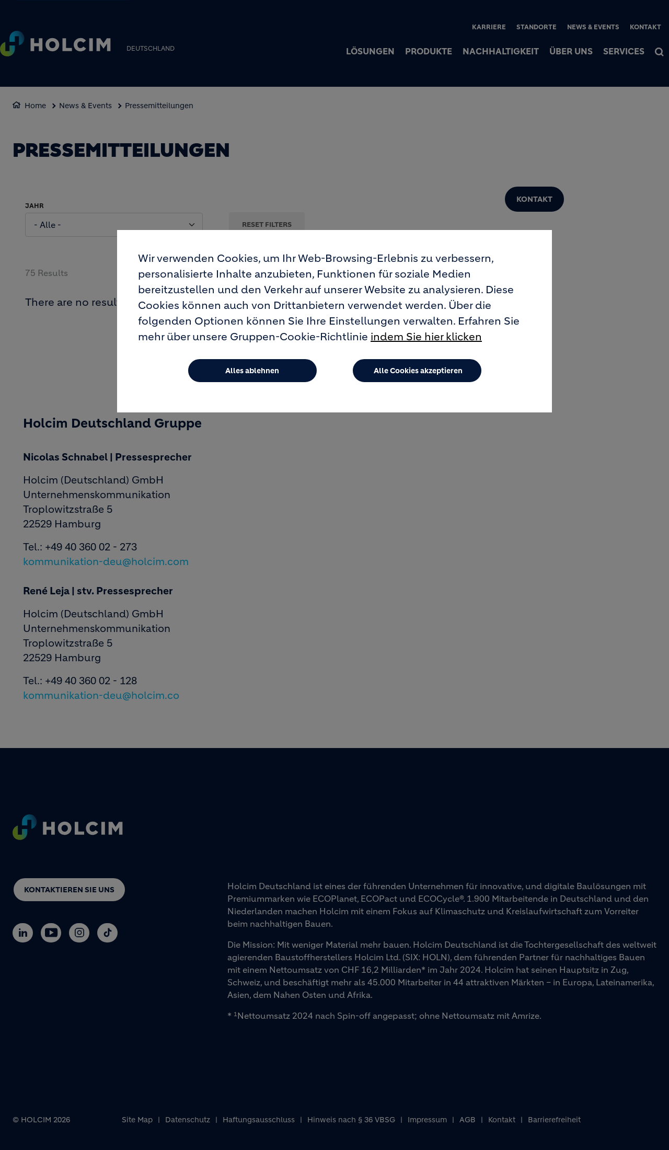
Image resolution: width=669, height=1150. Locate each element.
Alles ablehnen (252, 370)
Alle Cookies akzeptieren (418, 370)
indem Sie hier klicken (426, 336)
